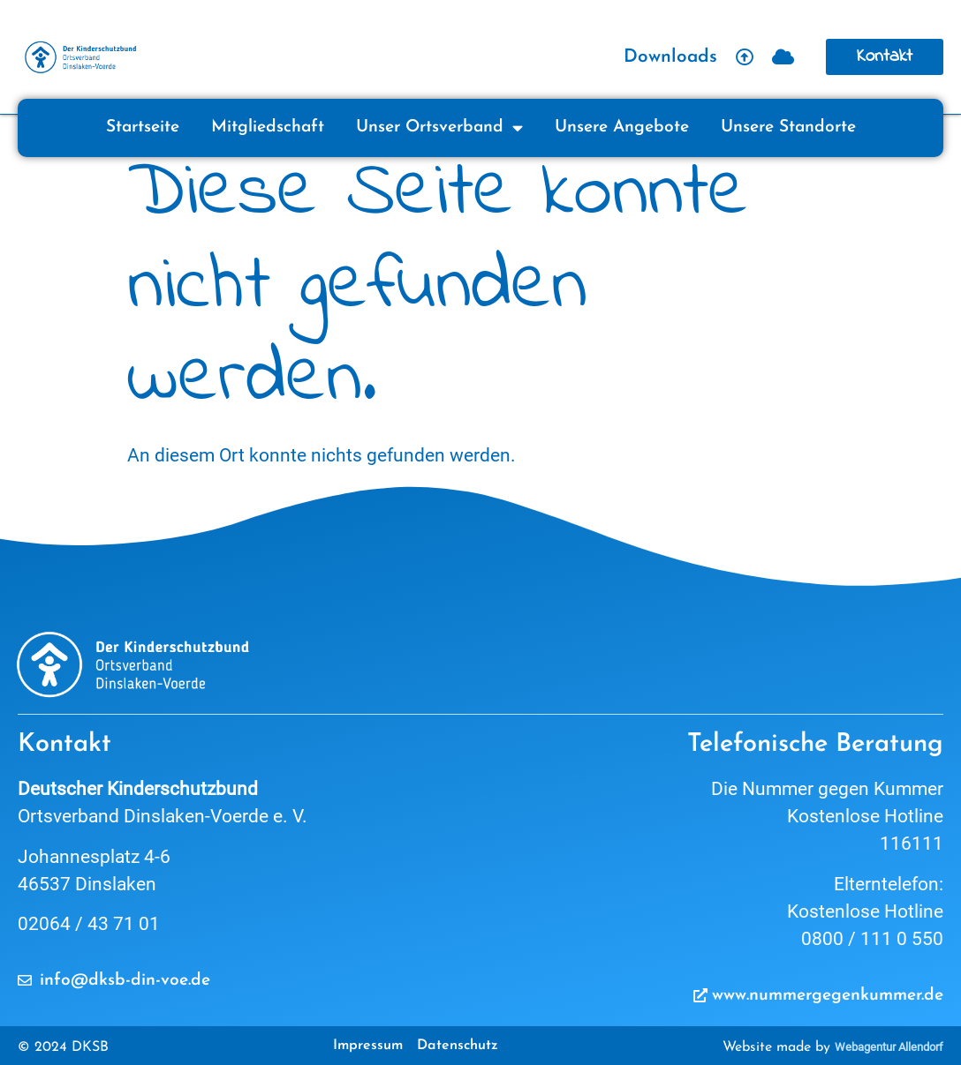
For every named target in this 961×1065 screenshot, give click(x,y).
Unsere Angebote (622, 127)
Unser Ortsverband (439, 127)
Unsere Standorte (788, 127)
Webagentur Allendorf (889, 1047)
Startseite (142, 127)
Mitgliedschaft (267, 127)
